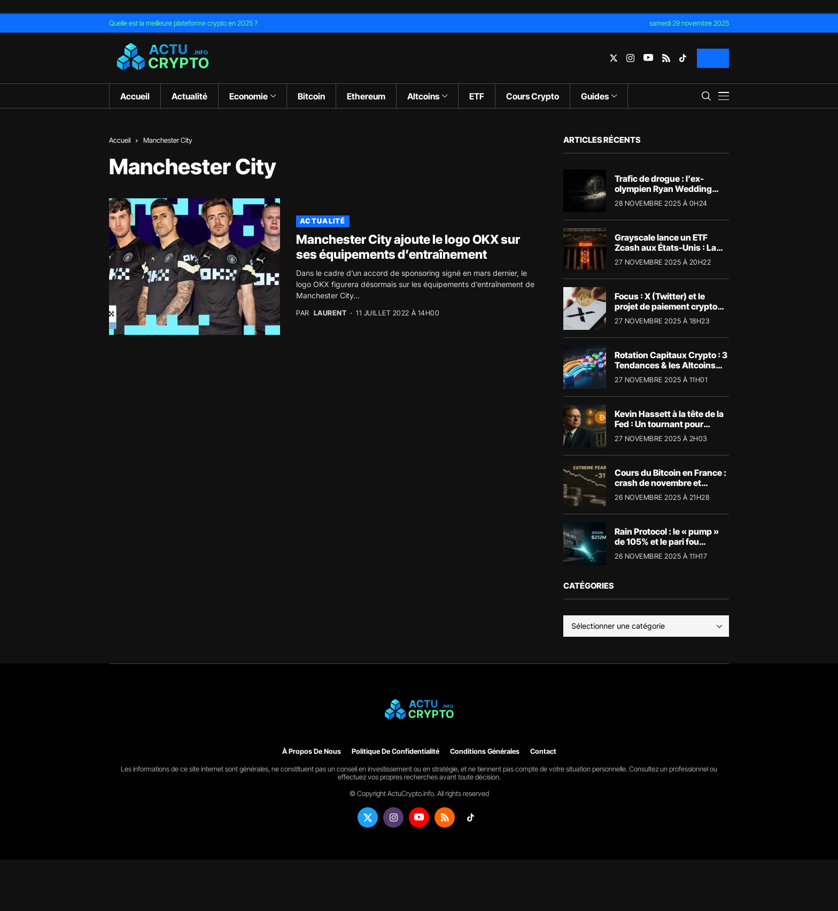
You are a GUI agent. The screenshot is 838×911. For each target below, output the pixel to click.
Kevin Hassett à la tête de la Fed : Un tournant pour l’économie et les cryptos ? (669, 423)
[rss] (666, 58)
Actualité (323, 221)
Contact (543, 751)
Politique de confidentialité (395, 751)
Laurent (330, 313)
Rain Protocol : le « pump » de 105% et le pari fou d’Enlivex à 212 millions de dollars (667, 547)
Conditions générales (484, 751)
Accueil (119, 140)
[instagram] (630, 58)
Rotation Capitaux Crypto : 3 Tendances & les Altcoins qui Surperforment (671, 365)
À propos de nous (311, 751)
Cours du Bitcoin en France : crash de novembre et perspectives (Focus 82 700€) (670, 488)
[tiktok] (682, 58)
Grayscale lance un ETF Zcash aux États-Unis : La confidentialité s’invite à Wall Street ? (665, 253)
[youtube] (648, 58)
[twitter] (613, 58)
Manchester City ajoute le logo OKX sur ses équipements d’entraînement (408, 247)
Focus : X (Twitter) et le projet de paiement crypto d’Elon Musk (666, 306)
